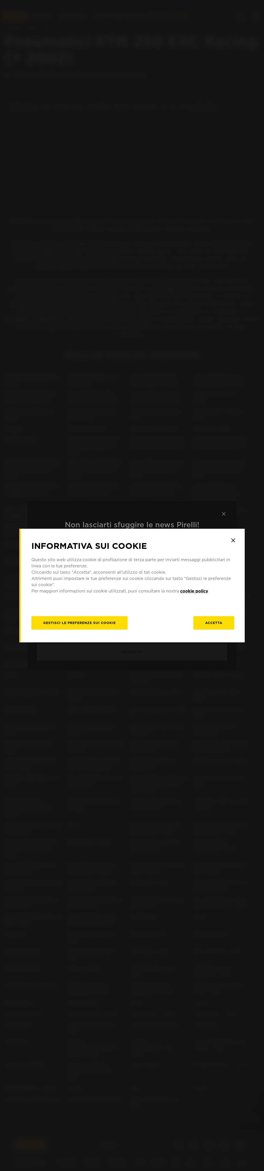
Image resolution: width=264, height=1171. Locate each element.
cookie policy (194, 591)
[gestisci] (79, 623)
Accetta (213, 623)
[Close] (233, 540)
